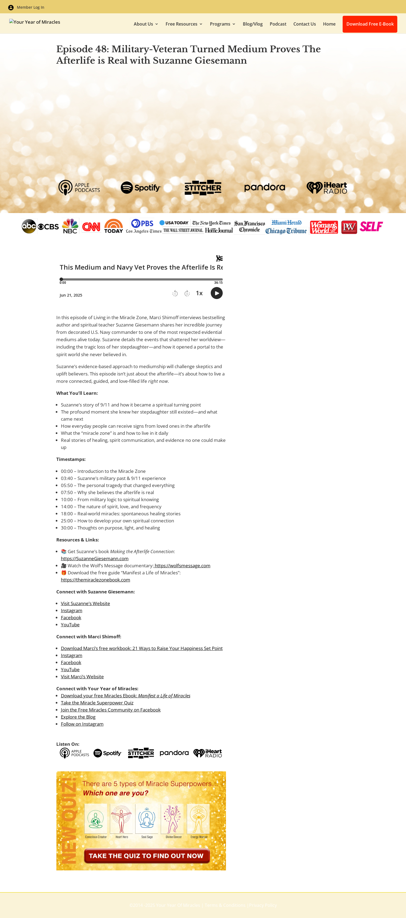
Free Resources (181, 24)
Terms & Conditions (225, 905)
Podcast (278, 24)
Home (329, 24)
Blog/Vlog (253, 24)
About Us (143, 24)
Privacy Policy (263, 905)
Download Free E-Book (370, 24)
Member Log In (26, 7)
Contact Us (304, 24)
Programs (220, 24)
